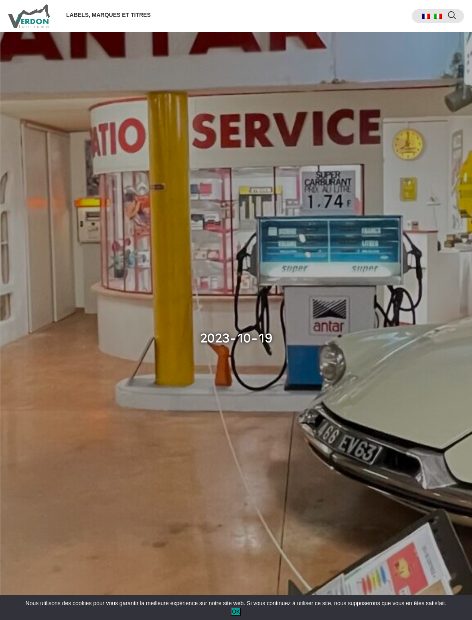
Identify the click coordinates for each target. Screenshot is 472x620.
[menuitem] (426, 16)
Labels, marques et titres (108, 15)
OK (236, 611)
